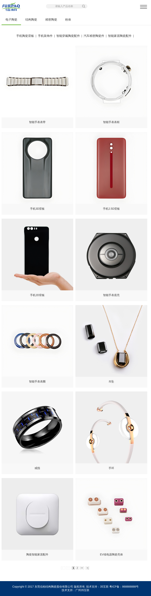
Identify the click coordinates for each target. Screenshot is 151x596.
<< (68, 568)
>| (87, 568)
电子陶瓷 (11, 21)
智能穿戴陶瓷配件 (68, 35)
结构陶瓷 (31, 19)
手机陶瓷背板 (25, 35)
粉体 (68, 19)
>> (82, 568)
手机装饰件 (45, 35)
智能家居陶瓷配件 (120, 35)
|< (63, 568)
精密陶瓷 (51, 19)
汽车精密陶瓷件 (94, 35)
